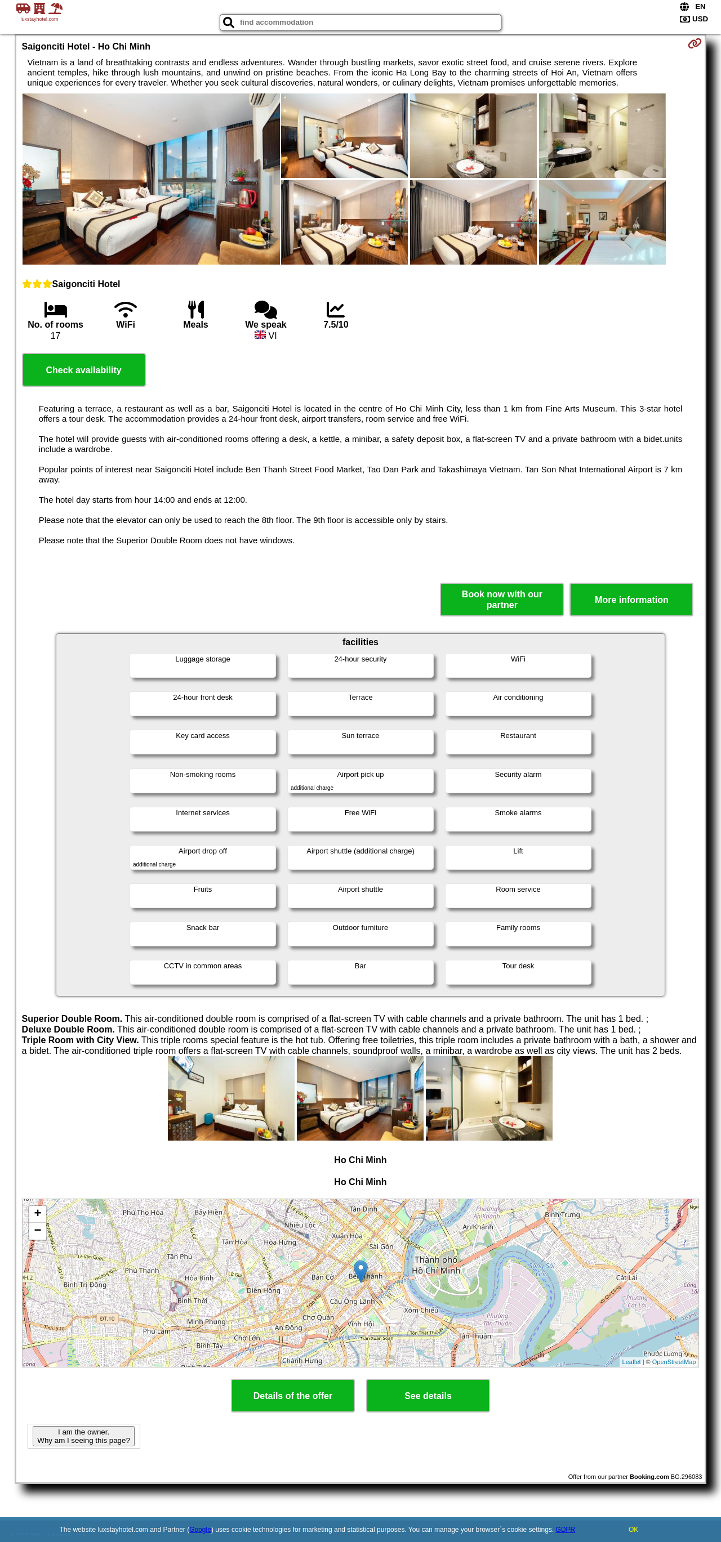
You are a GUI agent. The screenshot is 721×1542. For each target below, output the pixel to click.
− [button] (37, 1231)
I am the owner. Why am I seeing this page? (83, 1436)
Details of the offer (292, 1396)
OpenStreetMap (674, 1361)
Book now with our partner (502, 599)
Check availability (83, 370)
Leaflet (631, 1361)
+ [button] (37, 1214)
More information (632, 600)
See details (428, 1396)
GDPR (566, 1530)
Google (200, 1530)
